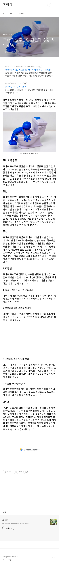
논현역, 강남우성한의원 (15, 86)
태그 (12, 13)
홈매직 (7, 4)
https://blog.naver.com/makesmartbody (21, 66)
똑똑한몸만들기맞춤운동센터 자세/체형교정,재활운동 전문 (29, 69)
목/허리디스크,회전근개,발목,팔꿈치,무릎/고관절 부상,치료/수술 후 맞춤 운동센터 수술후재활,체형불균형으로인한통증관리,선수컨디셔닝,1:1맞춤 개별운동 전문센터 (29, 74)
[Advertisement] (29, 337)
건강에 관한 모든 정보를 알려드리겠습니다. (17, 523)
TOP (54, 557)
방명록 (22, 13)
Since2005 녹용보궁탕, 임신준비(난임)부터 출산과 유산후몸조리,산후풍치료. (29, 91)
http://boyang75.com (14, 83)
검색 (49, 4)
